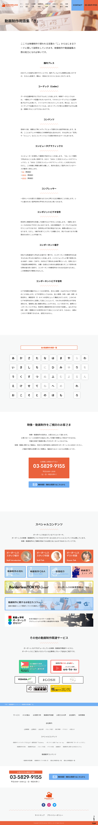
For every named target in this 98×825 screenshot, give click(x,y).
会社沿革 (41, 729)
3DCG (24, 175)
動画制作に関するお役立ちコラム (72, 747)
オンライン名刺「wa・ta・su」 (56, 742)
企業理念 (33, 729)
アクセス (65, 729)
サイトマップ (39, 815)
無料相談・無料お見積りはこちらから (51, 484)
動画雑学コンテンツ (14, 704)
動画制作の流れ (21, 747)
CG (23, 172)
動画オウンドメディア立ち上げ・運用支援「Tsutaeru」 (28, 742)
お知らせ (72, 729)
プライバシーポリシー (55, 815)
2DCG (24, 178)
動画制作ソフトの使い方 (41, 760)
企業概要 (26, 729)
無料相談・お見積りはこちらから (77, 5)
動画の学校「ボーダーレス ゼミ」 (76, 742)
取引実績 (57, 729)
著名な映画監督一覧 (69, 760)
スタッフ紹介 (49, 729)
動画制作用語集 (28, 760)
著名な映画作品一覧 (56, 760)
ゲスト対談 (50, 747)
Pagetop (94, 820)
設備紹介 (58, 747)
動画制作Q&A (32, 747)
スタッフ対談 (41, 747)
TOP (6, 704)
